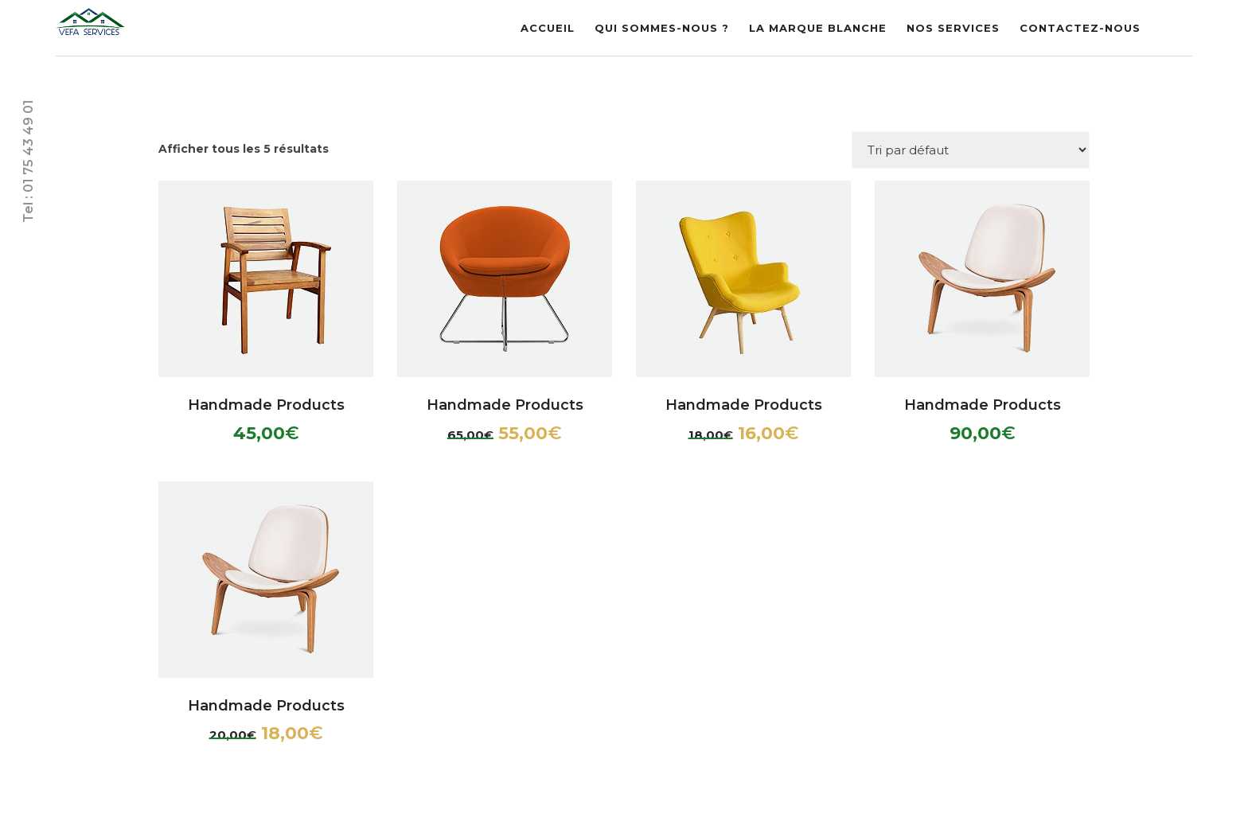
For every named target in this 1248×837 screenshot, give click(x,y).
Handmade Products (266, 405)
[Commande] (971, 150)
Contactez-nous (1080, 27)
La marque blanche (818, 27)
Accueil (548, 27)
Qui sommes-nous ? (662, 27)
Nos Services (953, 27)
